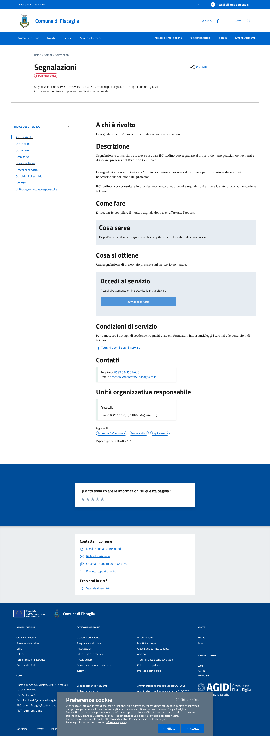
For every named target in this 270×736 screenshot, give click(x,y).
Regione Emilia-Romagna (31, 4)
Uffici (19, 649)
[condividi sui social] (198, 67)
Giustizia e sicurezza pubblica (153, 649)
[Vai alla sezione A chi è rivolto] (42, 137)
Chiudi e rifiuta (190, 699)
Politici (20, 654)
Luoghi (201, 666)
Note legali (22, 729)
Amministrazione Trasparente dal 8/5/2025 (161, 686)
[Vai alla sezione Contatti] (42, 183)
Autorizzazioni (84, 649)
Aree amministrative (27, 643)
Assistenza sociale (200, 38)
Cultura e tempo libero (149, 665)
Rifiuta (171, 728)
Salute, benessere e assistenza (94, 665)
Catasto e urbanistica (88, 637)
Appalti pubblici (85, 660)
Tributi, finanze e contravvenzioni (155, 660)
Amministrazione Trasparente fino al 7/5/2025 (163, 691)
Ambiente (142, 654)
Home (37, 55)
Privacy (39, 729)
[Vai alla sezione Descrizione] (42, 143)
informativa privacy (116, 722)
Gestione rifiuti (138, 433)
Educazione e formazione (90, 654)
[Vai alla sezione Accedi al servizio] (42, 169)
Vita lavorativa (145, 637)
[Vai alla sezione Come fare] (42, 150)
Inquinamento (160, 433)
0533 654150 (28, 689)
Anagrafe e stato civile (89, 643)
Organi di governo (26, 637)
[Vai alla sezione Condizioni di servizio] (42, 176)
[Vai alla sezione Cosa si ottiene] (42, 163)
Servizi (48, 55)
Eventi (201, 671)
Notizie (201, 637)
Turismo (81, 671)
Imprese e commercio (149, 671)
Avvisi (201, 643)
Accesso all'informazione (168, 38)
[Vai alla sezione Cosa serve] (42, 157)
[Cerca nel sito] (248, 20)
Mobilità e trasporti (147, 643)
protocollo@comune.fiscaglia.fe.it (133, 377)
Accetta (195, 728)
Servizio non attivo (46, 76)
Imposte (222, 38)
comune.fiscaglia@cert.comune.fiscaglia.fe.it (46, 705)
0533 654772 (28, 695)
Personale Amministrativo (30, 660)
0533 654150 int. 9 (126, 372)
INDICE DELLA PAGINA (42, 126)
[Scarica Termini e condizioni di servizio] (118, 347)
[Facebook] (216, 21)
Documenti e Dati (25, 665)
